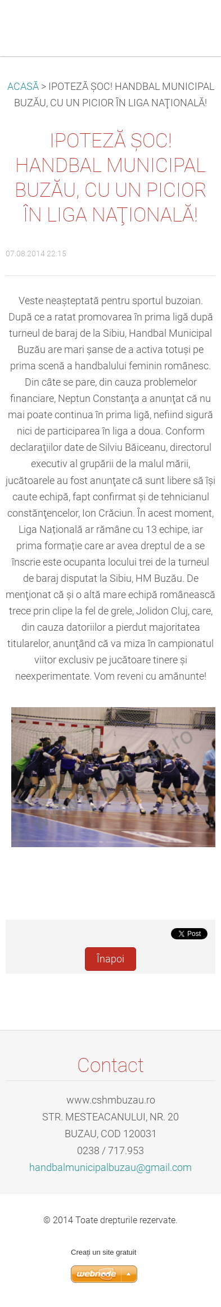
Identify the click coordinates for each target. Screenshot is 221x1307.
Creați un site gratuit (103, 1252)
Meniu (190, 25)
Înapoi (110, 959)
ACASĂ (23, 86)
